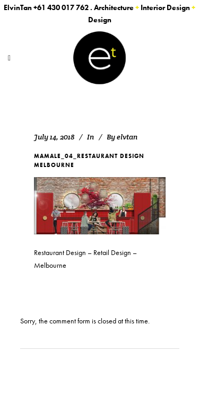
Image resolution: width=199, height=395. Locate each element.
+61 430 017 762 (61, 7)
